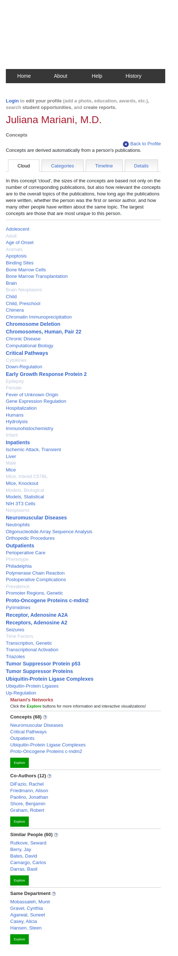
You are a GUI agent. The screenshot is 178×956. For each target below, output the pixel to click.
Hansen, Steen (26, 928)
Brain (11, 283)
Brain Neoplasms (24, 289)
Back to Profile (142, 144)
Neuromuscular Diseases (36, 517)
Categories (62, 166)
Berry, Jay (20, 849)
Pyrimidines (18, 607)
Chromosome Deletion (33, 324)
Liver (11, 456)
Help (97, 76)
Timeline (104, 166)
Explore (19, 763)
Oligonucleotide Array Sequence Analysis (49, 531)
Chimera (15, 310)
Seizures (15, 629)
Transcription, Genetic (29, 643)
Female (14, 387)
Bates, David (23, 856)
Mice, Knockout (22, 483)
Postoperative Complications (36, 579)
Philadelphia (19, 566)
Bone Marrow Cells (26, 269)
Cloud (24, 166)
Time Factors (19, 636)
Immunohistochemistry (29, 428)
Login (12, 101)
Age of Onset (20, 242)
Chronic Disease (23, 338)
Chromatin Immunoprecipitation (39, 317)
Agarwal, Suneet (27, 914)
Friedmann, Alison (29, 790)
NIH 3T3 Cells (20, 503)
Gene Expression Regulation (36, 401)
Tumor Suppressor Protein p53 (43, 664)
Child (11, 296)
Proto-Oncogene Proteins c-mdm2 (47, 600)
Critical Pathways (27, 353)
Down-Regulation (24, 366)
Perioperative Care (25, 552)
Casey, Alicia (23, 921)
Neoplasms (18, 510)
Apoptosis (16, 256)
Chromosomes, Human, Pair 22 (43, 332)
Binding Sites (20, 263)
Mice (11, 470)
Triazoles (15, 656)
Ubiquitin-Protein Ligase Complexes (49, 679)
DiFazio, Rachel (27, 784)
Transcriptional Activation (32, 649)
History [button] (133, 76)
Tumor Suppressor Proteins (39, 671)
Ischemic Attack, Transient (33, 449)
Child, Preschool (23, 303)
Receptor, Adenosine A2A (37, 615)
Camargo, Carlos (28, 862)
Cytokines (16, 360)
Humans (14, 415)
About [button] (60, 76)
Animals (14, 249)
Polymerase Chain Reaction (35, 573)
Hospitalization (21, 408)
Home (24, 76)
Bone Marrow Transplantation (37, 276)
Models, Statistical (25, 496)
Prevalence (18, 586)
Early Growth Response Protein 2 (46, 374)
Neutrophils (18, 524)
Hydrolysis (17, 421)
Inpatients (18, 442)
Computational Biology (29, 345)
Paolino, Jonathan (29, 797)
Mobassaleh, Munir (30, 901)
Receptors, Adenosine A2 (36, 622)
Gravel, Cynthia (26, 908)
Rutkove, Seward (28, 843)
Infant (12, 435)
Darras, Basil (23, 869)
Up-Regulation (21, 693)
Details (141, 166)
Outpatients (20, 545)
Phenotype (17, 559)
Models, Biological (25, 490)
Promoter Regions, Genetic (34, 593)
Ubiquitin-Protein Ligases (32, 686)
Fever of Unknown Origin (32, 394)
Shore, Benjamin (27, 803)
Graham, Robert (27, 810)
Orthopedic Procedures (30, 538)
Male (11, 463)
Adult (11, 236)
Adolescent (17, 229)
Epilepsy (15, 381)
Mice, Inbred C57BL (27, 476)
